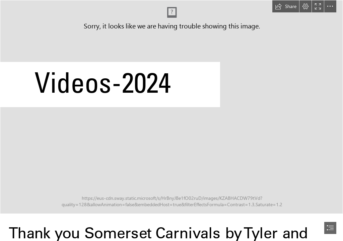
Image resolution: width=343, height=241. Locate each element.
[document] (171, 120)
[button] (285, 6)
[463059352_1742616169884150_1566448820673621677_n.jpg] (171, 107)
